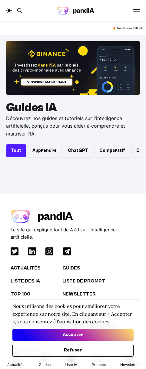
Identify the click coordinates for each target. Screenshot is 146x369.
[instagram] (48, 252)
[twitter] (13, 252)
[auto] (9, 11)
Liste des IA (25, 281)
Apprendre (44, 150)
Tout (16, 150)
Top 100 (20, 294)
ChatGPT (78, 150)
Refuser (73, 350)
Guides (71, 268)
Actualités (26, 268)
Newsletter (79, 294)
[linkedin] (31, 252)
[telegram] (65, 252)
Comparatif (112, 150)
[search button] (19, 10)
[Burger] (136, 10)
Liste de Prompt (83, 281)
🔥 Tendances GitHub (127, 28)
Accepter (73, 334)
